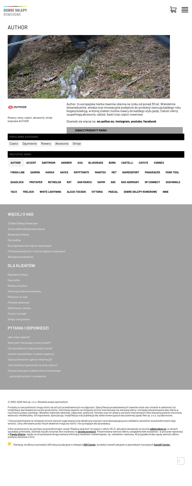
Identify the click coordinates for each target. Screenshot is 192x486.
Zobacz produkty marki (91, 130)
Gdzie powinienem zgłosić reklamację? (30, 359)
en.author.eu (105, 121)
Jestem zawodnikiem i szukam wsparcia (31, 353)
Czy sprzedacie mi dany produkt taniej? (30, 348)
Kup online (14, 280)
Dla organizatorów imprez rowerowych (30, 245)
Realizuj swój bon (17, 285)
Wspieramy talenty (18, 234)
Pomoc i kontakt (17, 313)
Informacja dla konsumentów (24, 291)
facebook (149, 121)
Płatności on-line (17, 296)
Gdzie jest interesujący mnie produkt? (29, 342)
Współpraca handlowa (20, 256)
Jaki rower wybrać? (19, 337)
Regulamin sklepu (18, 274)
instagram (122, 121)
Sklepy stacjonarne (19, 319)
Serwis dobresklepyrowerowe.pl (26, 228)
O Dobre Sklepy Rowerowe (23, 223)
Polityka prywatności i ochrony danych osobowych (36, 251)
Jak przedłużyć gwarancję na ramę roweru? (33, 365)
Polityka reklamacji (19, 302)
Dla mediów (14, 240)
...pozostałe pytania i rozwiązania (27, 376)
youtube (136, 121)
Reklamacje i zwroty (19, 308)
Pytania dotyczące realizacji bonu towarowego (34, 370)
